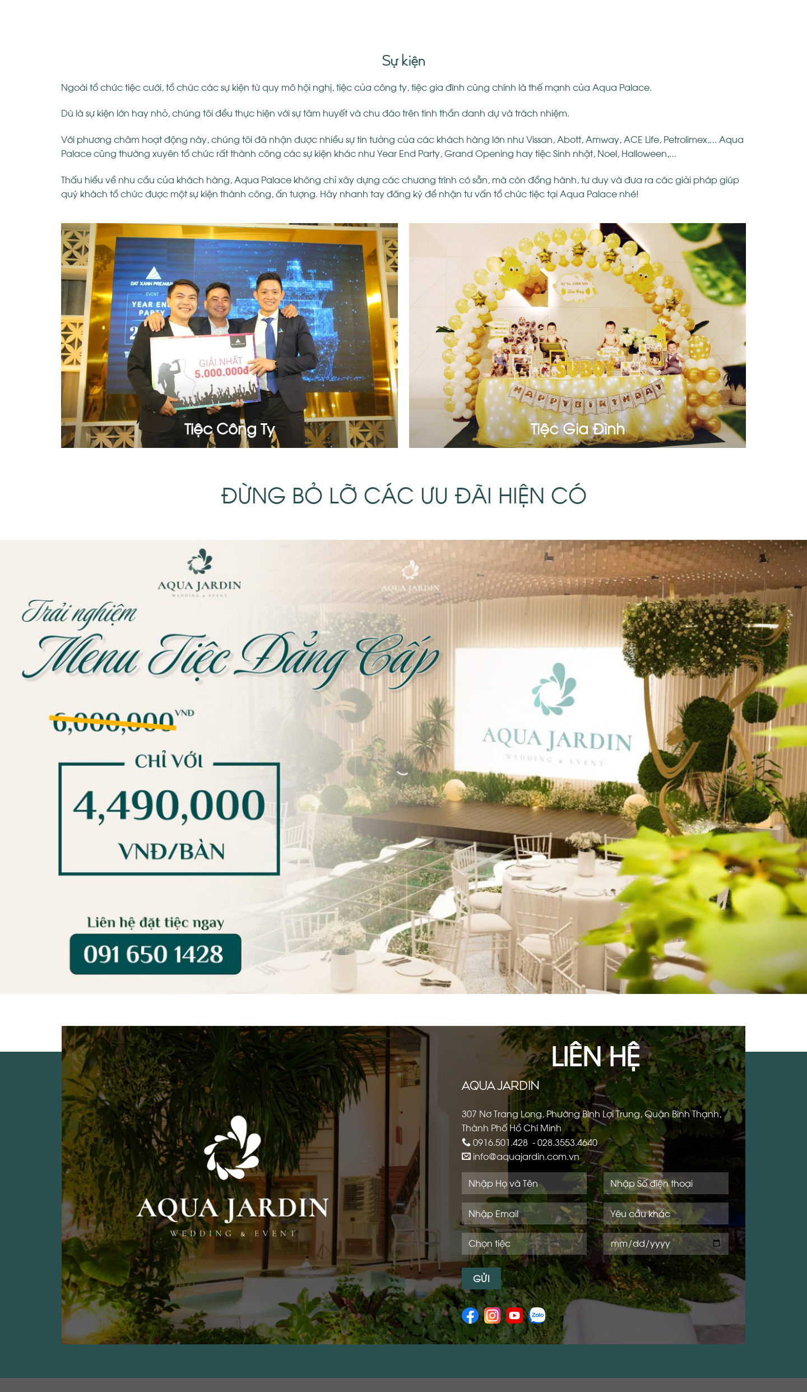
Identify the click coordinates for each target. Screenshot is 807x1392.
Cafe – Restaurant (635, 16)
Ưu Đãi (752, 16)
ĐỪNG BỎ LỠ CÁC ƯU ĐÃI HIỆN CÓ (404, 493)
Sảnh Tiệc (384, 16)
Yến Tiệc (442, 16)
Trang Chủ (266, 16)
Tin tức (708, 16)
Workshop (555, 16)
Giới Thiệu (326, 16)
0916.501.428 (500, 1141)
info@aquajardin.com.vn (526, 1155)
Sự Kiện (498, 16)
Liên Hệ (750, 50)
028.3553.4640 (567, 1141)
